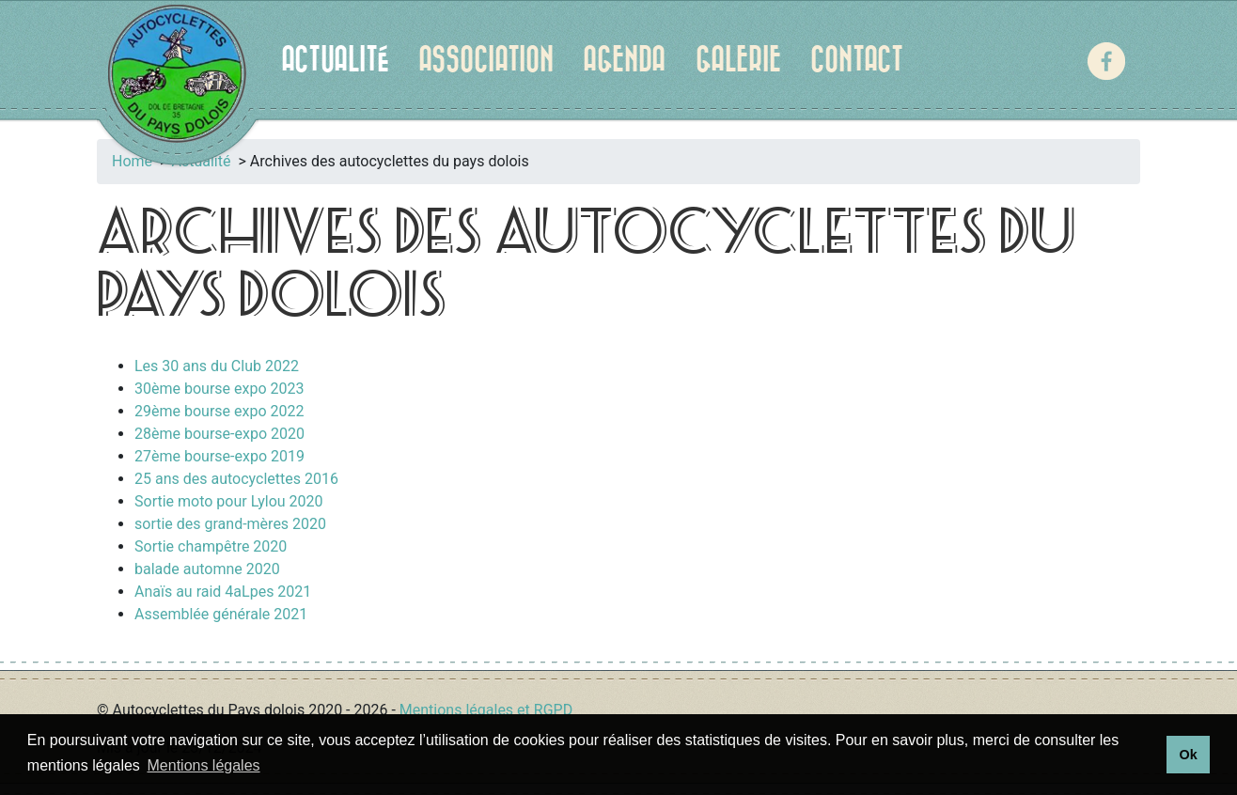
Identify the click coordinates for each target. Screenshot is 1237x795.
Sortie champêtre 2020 (210, 546)
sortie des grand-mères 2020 (230, 524)
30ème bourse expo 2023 (219, 389)
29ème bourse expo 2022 (219, 411)
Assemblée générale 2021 (220, 614)
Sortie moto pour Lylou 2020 (228, 501)
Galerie (738, 60)
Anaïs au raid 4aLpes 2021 (222, 591)
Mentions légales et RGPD (485, 710)
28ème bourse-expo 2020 (219, 434)
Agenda (624, 60)
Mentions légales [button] (204, 765)
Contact (856, 60)
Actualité (335, 60)
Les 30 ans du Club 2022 (216, 366)
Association (486, 60)
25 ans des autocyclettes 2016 (236, 479)
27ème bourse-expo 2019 (219, 456)
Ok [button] (1188, 754)
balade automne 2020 (207, 569)
